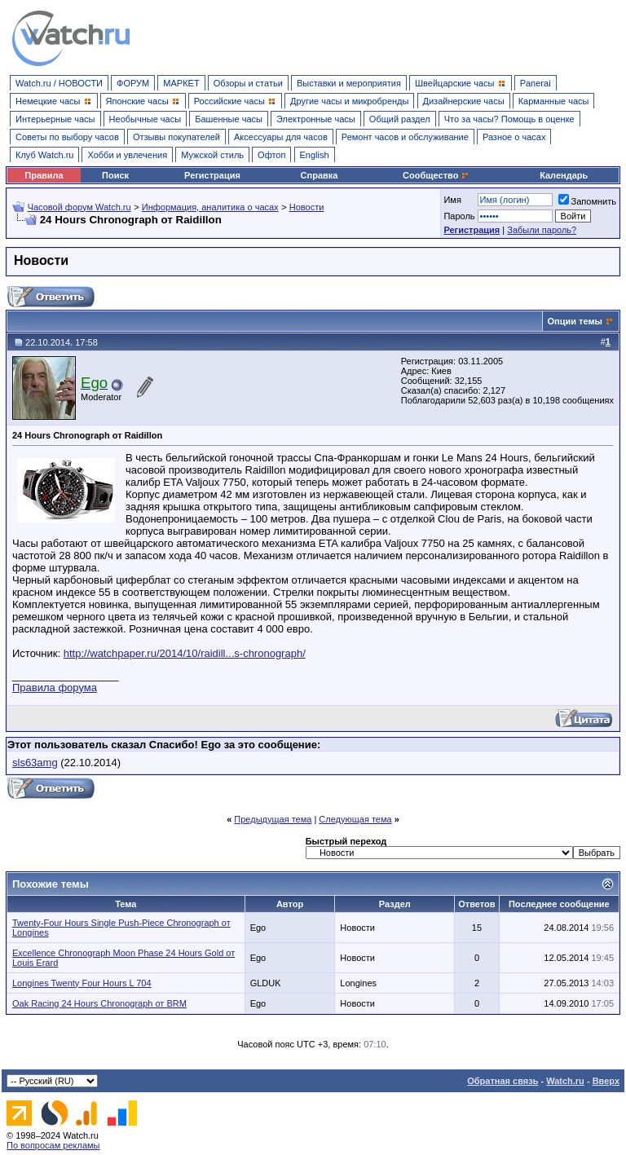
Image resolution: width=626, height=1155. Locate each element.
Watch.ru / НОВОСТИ (59, 83)
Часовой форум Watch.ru (79, 207)
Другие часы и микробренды (349, 101)
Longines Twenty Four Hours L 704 (82, 983)
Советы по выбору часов (67, 137)
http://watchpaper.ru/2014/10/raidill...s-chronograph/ (185, 653)
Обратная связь (502, 1081)
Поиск (115, 175)
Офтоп (271, 155)
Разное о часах (514, 137)
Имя (452, 200)
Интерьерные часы (55, 119)
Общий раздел (399, 119)
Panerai (535, 83)
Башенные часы (228, 119)
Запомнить (587, 201)
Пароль (458, 216)
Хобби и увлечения (127, 155)
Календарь (564, 175)
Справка (319, 175)
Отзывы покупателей (176, 137)
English (314, 155)
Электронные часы (315, 119)
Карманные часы (553, 101)
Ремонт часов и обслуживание (405, 137)
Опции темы (575, 321)
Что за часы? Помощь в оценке (509, 119)
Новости (306, 207)
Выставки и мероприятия (349, 83)
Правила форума (54, 687)
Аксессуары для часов (281, 137)
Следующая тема (355, 819)
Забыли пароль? (541, 230)
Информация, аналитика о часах (210, 207)
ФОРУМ (133, 83)
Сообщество (436, 175)
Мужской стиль (212, 155)
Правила (43, 175)
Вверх (606, 1081)
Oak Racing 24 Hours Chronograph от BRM (99, 1003)
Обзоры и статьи (248, 83)
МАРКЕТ (181, 83)
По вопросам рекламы (53, 1145)
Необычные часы (145, 119)
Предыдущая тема (272, 819)
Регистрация (212, 175)
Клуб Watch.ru (44, 155)
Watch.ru (565, 1081)
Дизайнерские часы (464, 101)
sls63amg (35, 762)
